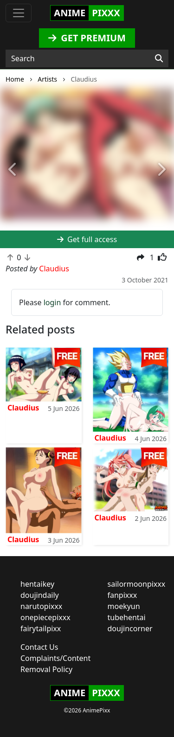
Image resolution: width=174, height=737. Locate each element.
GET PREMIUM (87, 38)
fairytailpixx (40, 628)
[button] (13, 170)
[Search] (158, 58)
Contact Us (39, 647)
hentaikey (37, 584)
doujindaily (39, 595)
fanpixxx (122, 595)
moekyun (124, 606)
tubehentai (127, 617)
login (52, 302)
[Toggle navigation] (19, 13)
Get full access (87, 239)
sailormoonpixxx (137, 584)
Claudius (23, 408)
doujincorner (130, 628)
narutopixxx (41, 606)
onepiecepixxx (45, 617)
